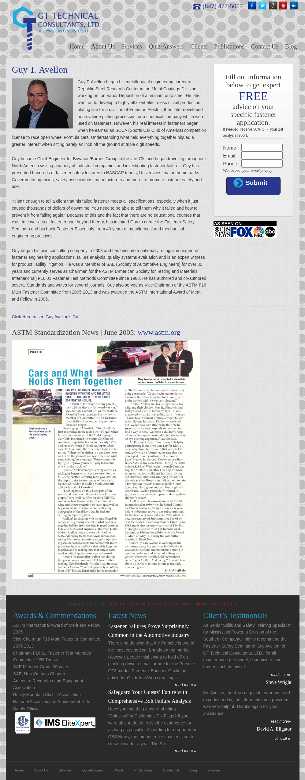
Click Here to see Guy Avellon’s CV (45, 316)
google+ (273, 6)
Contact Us (171, 770)
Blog (193, 770)
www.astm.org (159, 332)
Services (65, 770)
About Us (41, 770)
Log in (230, 603)
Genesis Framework (170, 603)
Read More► (281, 675)
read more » (185, 684)
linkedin (294, 6)
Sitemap (213, 770)
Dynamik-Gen (125, 603)
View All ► (283, 739)
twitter (263, 6)
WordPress (208, 603)
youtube (283, 6)
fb (252, 6)
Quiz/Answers (92, 770)
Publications (143, 770)
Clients (118, 770)
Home (19, 770)
